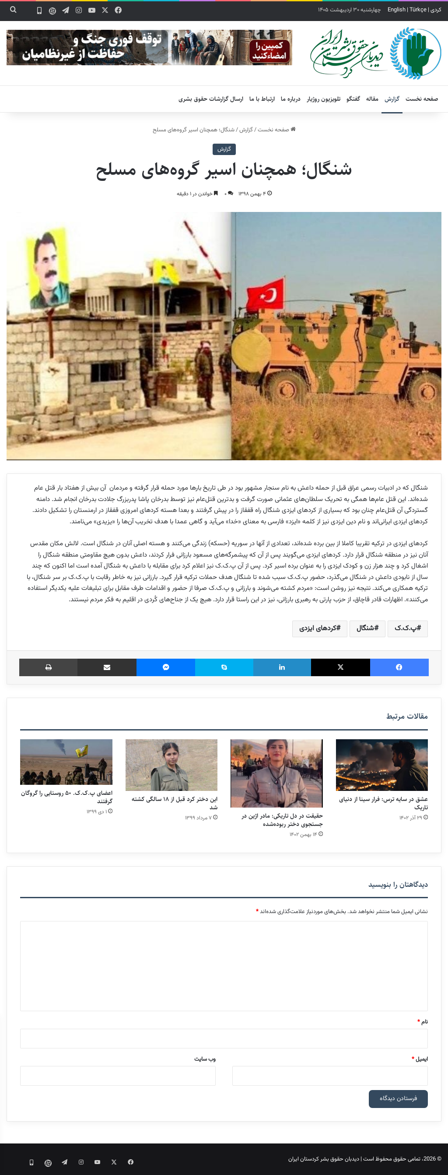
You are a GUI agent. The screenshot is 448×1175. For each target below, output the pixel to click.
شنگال (365, 628)
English (397, 10)
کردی (435, 10)
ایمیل (420, 1059)
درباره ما (291, 99)
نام (422, 1022)
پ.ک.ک (405, 628)
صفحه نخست (422, 99)
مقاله (372, 99)
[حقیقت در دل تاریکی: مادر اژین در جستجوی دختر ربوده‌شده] (277, 773)
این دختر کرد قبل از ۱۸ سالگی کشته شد (174, 803)
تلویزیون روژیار (323, 99)
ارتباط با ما (262, 99)
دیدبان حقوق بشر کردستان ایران (323, 1159)
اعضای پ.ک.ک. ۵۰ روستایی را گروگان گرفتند (66, 797)
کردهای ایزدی (317, 628)
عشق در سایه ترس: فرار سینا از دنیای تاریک (383, 803)
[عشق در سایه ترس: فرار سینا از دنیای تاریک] (382, 765)
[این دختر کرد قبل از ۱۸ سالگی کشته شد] (172, 765)
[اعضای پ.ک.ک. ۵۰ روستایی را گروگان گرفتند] (66, 762)
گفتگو (353, 99)
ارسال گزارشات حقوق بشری (210, 99)
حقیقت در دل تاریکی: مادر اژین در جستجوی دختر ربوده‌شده (282, 820)
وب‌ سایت (205, 1059)
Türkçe (418, 10)
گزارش (392, 99)
